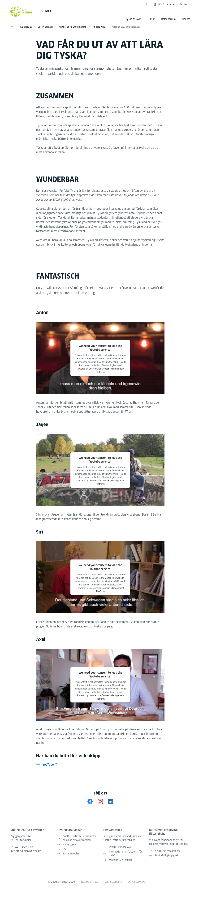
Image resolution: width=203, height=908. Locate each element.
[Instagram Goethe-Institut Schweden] (100, 801)
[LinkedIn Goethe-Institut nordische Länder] (110, 801)
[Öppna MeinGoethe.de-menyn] (164, 4)
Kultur (151, 19)
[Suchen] (145, 4)
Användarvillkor (137, 881)
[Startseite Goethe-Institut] (21, 11)
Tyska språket (133, 19)
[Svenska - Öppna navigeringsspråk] (185, 4)
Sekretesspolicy (113, 881)
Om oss (186, 19)
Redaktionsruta (89, 881)
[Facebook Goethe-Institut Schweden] (90, 801)
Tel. (21, 847)
